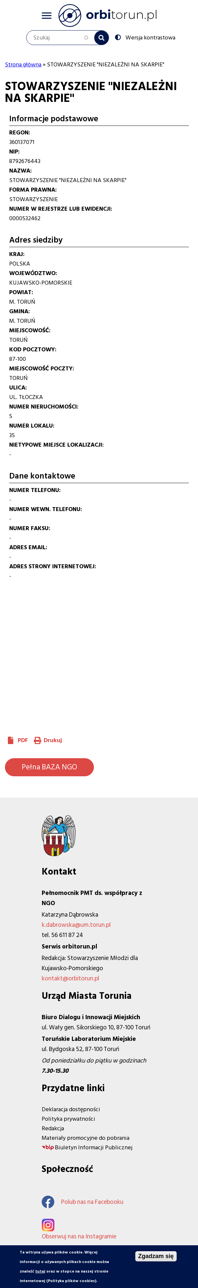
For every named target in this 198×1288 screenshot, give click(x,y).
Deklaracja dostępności (71, 1109)
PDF (23, 740)
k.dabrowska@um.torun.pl (76, 925)
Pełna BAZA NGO (49, 767)
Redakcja (53, 1128)
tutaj (40, 1271)
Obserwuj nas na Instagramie (79, 1236)
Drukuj (53, 740)
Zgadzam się (156, 1256)
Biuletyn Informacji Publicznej (93, 1147)
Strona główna (23, 64)
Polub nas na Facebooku (82, 1202)
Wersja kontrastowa (149, 37)
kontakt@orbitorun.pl (70, 978)
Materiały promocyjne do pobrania (85, 1138)
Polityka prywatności (68, 1119)
